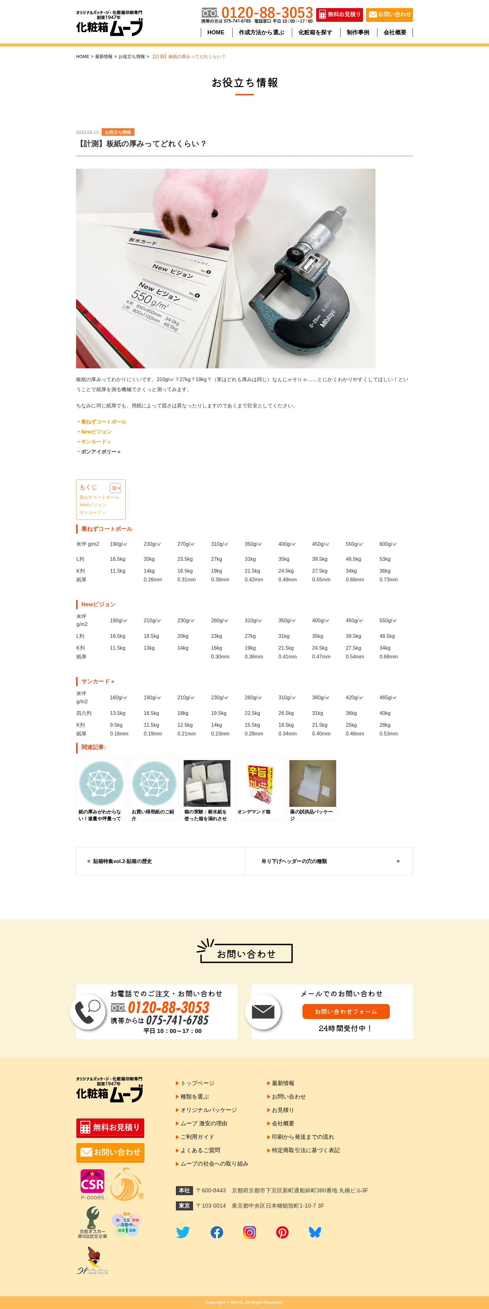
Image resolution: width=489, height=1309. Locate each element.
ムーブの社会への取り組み (215, 1164)
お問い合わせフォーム (346, 1011)
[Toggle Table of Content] (112, 488)
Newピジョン (96, 431)
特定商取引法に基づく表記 (306, 1150)
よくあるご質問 (200, 1150)
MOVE (237, 1302)
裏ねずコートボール (103, 421)
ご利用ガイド (198, 1137)
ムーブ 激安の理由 (204, 1123)
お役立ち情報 (132, 56)
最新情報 (104, 56)
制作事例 (357, 32)
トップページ (198, 1083)
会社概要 (394, 32)
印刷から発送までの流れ (303, 1137)
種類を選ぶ (195, 1096)
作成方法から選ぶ (261, 32)
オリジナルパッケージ (209, 1110)
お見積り (283, 1110)
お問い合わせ (289, 1096)
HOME (216, 32)
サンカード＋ (93, 512)
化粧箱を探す (315, 32)
